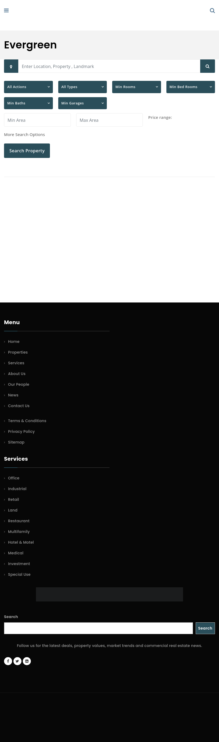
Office (13, 478)
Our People (18, 384)
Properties (18, 352)
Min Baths (16, 103)
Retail (13, 499)
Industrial (17, 488)
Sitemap (16, 442)
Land (12, 510)
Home (14, 341)
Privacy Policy (21, 431)
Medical (15, 553)
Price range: (160, 117)
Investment (19, 563)
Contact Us (19, 405)
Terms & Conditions (27, 420)
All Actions (16, 86)
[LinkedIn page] (27, 661)
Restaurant (19, 521)
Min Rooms (125, 86)
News (13, 395)
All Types (69, 86)
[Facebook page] (8, 661)
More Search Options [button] (24, 134)
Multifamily (19, 531)
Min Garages (72, 103)
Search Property (27, 151)
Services (16, 363)
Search (11, 616)
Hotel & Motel (21, 542)
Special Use (19, 574)
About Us (16, 373)
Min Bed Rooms (184, 86)
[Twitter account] (17, 661)
